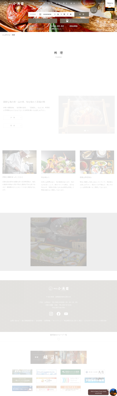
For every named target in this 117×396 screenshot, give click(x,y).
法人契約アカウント (55, 29)
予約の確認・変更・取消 (56, 27)
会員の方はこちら (42, 21)
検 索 (81, 15)
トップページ (6, 36)
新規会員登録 (73, 27)
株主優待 (31, 27)
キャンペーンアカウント (36, 29)
